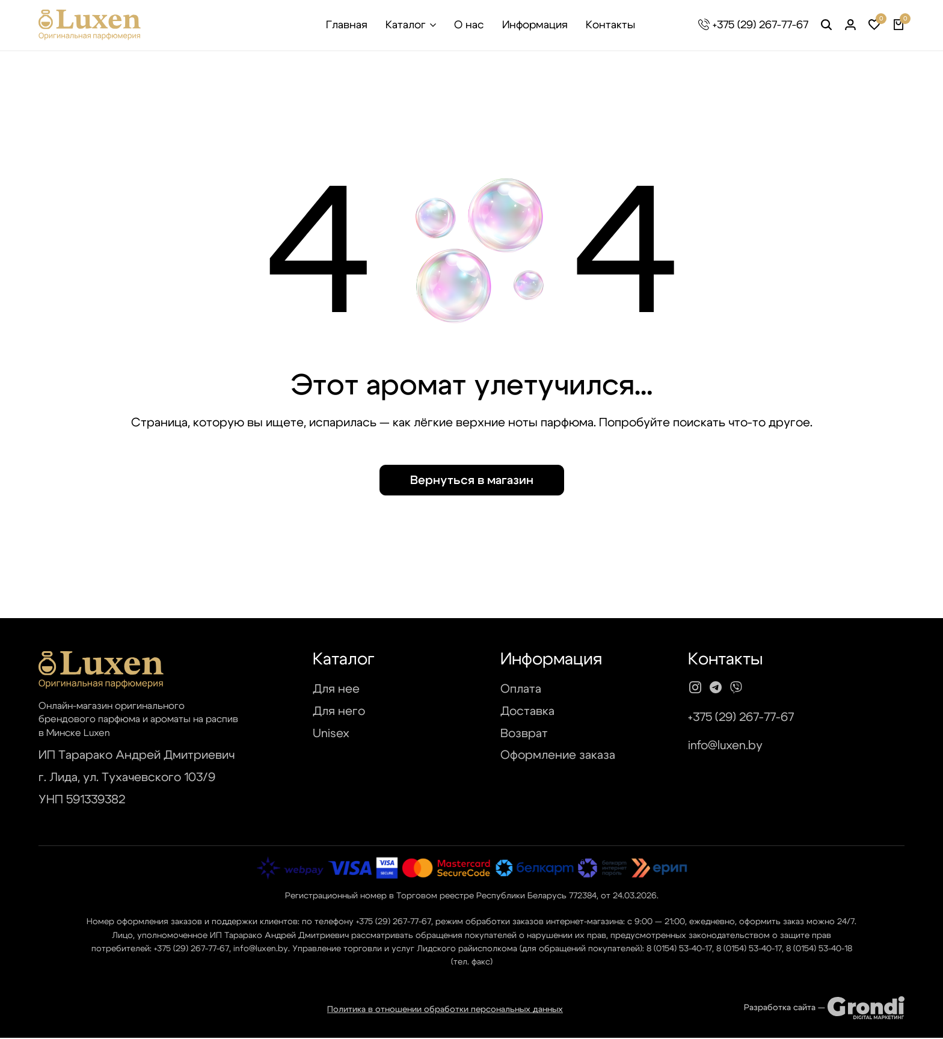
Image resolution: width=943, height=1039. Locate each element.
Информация (535, 25)
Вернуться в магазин (471, 482)
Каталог (405, 25)
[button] (874, 25)
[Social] (695, 689)
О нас (469, 25)
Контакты (610, 25)
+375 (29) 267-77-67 (760, 25)
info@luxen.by (725, 747)
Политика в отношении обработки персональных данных (445, 1011)
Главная (346, 25)
